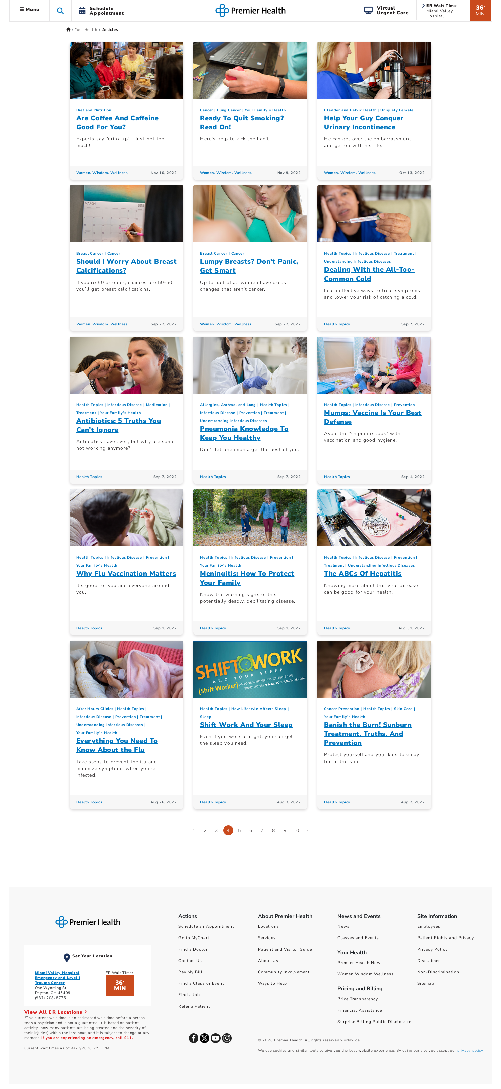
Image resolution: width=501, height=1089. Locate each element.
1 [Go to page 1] (194, 830)
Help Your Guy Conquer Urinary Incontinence (364, 123)
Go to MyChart (193, 938)
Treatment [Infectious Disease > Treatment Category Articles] (404, 253)
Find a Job (189, 994)
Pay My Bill (190, 972)
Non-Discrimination (438, 972)
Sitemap (425, 983)
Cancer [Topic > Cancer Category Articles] (206, 110)
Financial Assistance (359, 1010)
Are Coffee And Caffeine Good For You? (117, 123)
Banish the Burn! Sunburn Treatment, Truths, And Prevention (368, 733)
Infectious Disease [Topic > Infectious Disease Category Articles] (372, 253)
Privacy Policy (432, 949)
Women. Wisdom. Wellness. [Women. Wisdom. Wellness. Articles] (102, 172)
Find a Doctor (192, 949)
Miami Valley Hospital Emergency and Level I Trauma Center (57, 977)
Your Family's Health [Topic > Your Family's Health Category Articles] (265, 110)
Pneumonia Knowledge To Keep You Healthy (244, 433)
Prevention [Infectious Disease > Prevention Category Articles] (249, 412)
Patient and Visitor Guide (285, 949)
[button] (60, 10)
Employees (428, 926)
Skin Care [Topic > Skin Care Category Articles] (403, 708)
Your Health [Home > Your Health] (86, 29)
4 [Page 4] (228, 830)
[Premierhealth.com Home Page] (68, 29)
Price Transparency (357, 999)
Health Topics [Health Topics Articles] (337, 324)
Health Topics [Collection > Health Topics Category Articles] (337, 253)
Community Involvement (284, 972)
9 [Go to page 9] (285, 830)
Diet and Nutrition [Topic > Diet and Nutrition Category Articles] (93, 110)
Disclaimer (428, 960)
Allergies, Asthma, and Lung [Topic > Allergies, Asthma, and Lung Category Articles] (228, 404)
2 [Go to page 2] (205, 830)
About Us (268, 960)
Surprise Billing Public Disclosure (374, 1021)
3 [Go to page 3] (216, 830)
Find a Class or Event (201, 983)
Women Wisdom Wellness (365, 974)
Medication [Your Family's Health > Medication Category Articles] (157, 404)
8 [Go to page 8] (273, 830)
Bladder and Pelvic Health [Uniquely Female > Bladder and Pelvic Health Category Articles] (350, 110)
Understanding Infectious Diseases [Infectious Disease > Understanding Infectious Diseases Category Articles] (357, 261)
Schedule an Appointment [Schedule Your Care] (206, 926)
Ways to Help (272, 983)
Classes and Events (358, 938)
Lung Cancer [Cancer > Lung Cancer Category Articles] (229, 110)
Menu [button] (30, 9)
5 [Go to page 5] (239, 830)
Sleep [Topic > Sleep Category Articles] (205, 716)
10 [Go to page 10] (296, 830)
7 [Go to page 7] (262, 830)
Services (267, 938)
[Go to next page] (308, 830)
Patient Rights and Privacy (445, 938)
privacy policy (470, 1050)
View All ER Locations (55, 1012)
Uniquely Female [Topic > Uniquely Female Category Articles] (397, 110)
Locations (268, 926)
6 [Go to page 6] (250, 830)
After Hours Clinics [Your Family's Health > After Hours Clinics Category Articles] (94, 708)
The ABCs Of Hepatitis (363, 573)
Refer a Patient (194, 1006)
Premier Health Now (359, 962)
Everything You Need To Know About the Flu (117, 745)
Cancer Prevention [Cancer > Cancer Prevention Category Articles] (341, 708)
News (343, 926)
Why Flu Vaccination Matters (126, 573)
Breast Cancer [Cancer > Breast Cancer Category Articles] (89, 253)
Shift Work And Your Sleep (246, 724)
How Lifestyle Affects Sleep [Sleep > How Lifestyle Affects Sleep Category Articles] (259, 708)
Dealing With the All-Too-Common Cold (369, 274)
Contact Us (190, 960)
